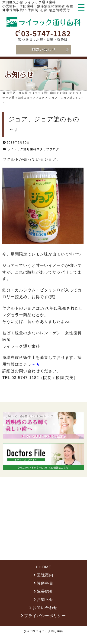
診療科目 (45, 584)
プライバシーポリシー (45, 616)
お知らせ (45, 600)
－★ (36, 365)
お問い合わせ (45, 608)
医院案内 (45, 575)
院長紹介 (45, 592)
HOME (45, 567)
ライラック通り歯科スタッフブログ (33, 149)
